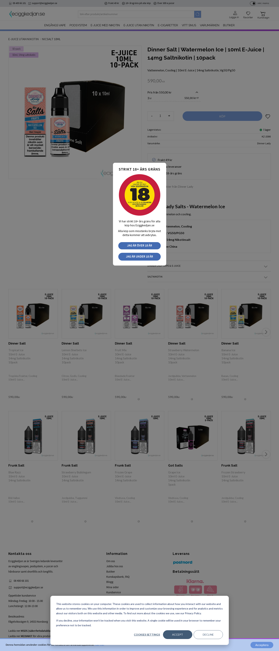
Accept (177, 634)
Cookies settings (147, 634)
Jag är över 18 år (139, 246)
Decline (208, 634)
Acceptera (261, 645)
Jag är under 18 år (139, 257)
